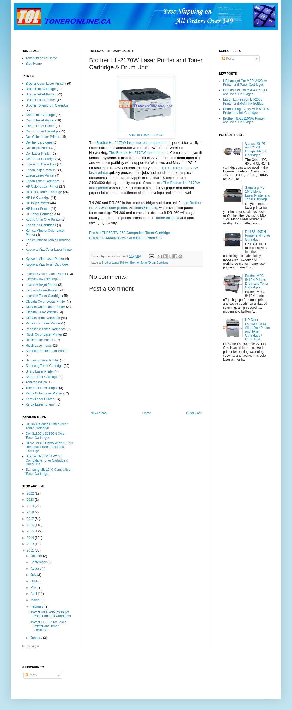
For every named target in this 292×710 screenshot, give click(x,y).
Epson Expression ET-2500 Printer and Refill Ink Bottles (243, 101)
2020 (31, 500)
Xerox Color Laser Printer (44, 393)
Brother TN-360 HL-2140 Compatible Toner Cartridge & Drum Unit (47, 460)
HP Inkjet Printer (37, 203)
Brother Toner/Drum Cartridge (149, 262)
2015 (31, 531)
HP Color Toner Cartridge (44, 192)
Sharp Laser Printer (40, 371)
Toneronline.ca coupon (42, 388)
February (37, 606)
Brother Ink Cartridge (41, 89)
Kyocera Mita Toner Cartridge (47, 264)
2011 (31, 550)
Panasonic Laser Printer (43, 323)
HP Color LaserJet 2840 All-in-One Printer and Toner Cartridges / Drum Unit (257, 329)
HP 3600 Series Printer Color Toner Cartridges (47, 426)
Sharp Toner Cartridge (42, 377)
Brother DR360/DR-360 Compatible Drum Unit (125, 238)
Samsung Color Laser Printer (47, 351)
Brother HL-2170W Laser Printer (145, 135)
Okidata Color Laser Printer (45, 307)
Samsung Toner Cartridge (44, 366)
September (39, 562)
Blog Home (34, 63)
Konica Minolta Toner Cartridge (48, 240)
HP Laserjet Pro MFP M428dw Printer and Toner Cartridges (245, 83)
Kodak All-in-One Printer (43, 219)
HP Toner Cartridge (39, 214)
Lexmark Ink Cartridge (42, 279)
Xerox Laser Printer (40, 399)
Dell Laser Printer (38, 153)
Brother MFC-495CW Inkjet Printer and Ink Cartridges (50, 614)
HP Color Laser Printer (42, 186)
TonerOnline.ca (145, 208)
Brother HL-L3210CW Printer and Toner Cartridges (244, 120)
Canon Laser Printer (40, 126)
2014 (31, 538)
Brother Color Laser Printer (45, 83)
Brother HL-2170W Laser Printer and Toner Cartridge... (48, 626)
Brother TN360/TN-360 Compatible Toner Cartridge (129, 233)
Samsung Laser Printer (42, 360)
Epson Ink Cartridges (41, 164)
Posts (228, 59)
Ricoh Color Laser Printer (44, 334)
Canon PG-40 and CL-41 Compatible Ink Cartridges (256, 149)
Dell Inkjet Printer (38, 148)
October (37, 556)
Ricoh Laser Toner (39, 345)
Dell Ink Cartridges (39, 142)
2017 (31, 519)
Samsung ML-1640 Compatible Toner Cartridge (48, 471)
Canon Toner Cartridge (42, 131)
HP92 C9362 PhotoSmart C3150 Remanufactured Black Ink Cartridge (49, 447)
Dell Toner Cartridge (40, 159)
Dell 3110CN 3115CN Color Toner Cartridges (45, 435)
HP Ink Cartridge (37, 198)
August (36, 568)
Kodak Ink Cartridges (41, 225)
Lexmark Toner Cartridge (43, 296)
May (34, 587)
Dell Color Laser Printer (42, 137)
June (34, 581)
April (34, 594)
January (37, 638)
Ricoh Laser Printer (40, 340)
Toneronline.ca (36, 382)
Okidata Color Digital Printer (46, 301)
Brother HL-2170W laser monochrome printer (132, 143)
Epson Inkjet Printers (41, 170)
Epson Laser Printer (40, 175)
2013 (31, 544)
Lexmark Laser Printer (42, 290)
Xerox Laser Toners (40, 404)
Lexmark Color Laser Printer (46, 274)
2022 (31, 493)
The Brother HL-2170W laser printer (137, 153)
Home (146, 413)
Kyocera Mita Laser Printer (45, 259)
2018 (31, 512)
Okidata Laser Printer (41, 312)
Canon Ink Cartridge (40, 115)
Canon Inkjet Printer (40, 120)
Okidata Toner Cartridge (43, 318)
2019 (31, 506)
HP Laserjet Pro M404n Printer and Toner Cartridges (245, 92)
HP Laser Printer (37, 209)
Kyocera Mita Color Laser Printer (49, 249)
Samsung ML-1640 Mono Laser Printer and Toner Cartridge (257, 193)
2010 (31, 646)
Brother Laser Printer (115, 262)
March (36, 600)
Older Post (193, 413)
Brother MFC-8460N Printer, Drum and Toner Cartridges (256, 281)
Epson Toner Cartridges (43, 181)
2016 (31, 525)
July (34, 575)
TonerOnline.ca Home (41, 58)
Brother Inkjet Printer (40, 94)
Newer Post (99, 413)
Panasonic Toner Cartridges (46, 329)
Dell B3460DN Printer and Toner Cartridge (257, 235)
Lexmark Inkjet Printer (41, 285)
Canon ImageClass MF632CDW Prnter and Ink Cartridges (246, 111)
